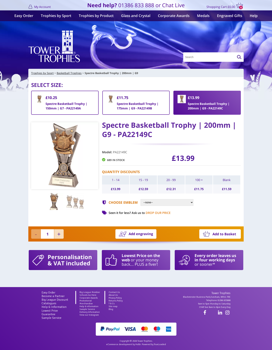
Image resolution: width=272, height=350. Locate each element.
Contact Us (114, 292)
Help (254, 15)
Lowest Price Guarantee (50, 312)
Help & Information (54, 307)
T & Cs (111, 303)
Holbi (138, 344)
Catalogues (49, 303)
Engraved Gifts (229, 15)
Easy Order (23, 15)
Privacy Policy (115, 298)
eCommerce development (119, 344)
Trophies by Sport (56, 15)
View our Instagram (89, 315)
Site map (113, 306)
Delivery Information (90, 312)
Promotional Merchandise (86, 302)
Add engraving (141, 234)
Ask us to (151, 213)
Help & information (89, 306)
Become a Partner (53, 296)
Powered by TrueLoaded (154, 344)
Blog (111, 309)
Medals (203, 15)
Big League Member (90, 292)
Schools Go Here (88, 295)
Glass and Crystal (135, 15)
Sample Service (51, 318)
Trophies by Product (96, 15)
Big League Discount (55, 300)
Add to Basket (224, 234)
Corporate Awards (173, 15)
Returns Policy (116, 300)
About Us (113, 295)
